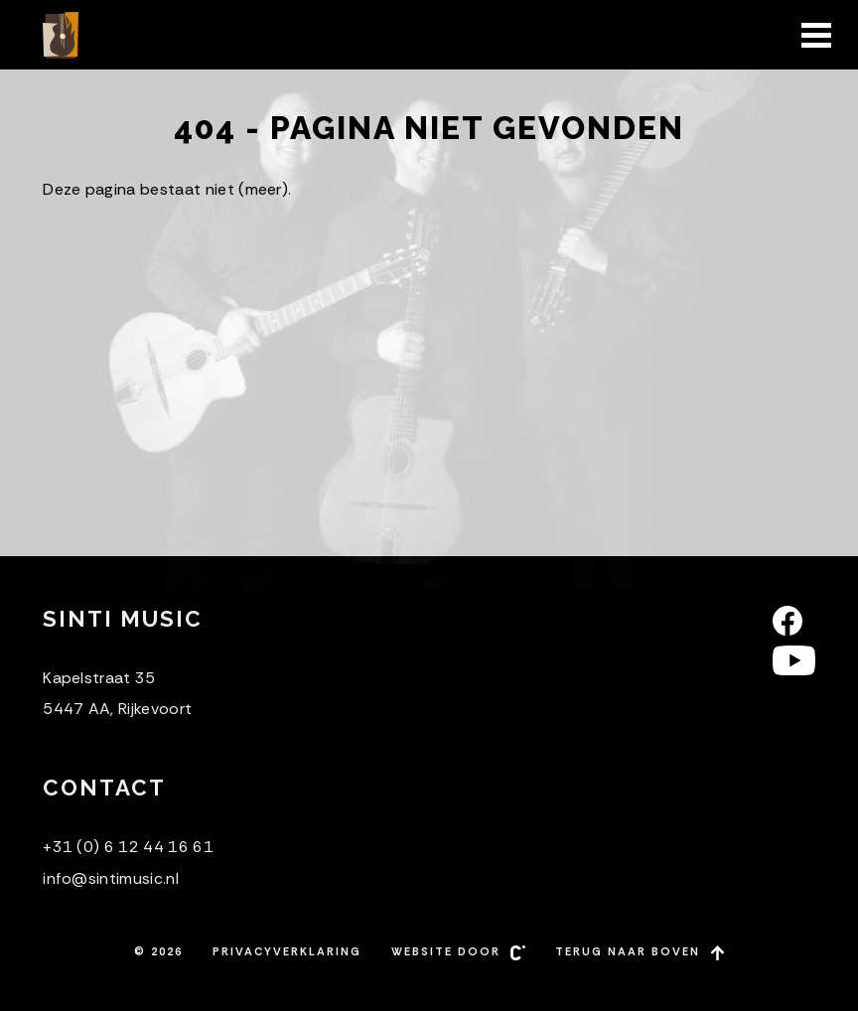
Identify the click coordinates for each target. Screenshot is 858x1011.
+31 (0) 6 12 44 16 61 (128, 846)
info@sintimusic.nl (111, 878)
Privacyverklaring (287, 951)
